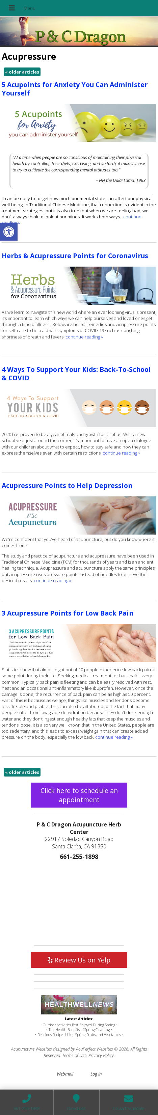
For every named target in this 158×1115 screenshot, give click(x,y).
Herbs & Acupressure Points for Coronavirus (75, 255)
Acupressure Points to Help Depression (67, 485)
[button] (9, 232)
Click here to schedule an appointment (79, 795)
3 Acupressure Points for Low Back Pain (67, 613)
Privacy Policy (101, 1055)
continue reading (84, 337)
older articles (22, 72)
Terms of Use (74, 1055)
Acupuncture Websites (31, 1049)
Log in (96, 1074)
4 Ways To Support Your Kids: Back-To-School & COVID (76, 373)
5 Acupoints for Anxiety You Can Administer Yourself (75, 89)
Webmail (65, 1074)
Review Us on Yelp (79, 959)
